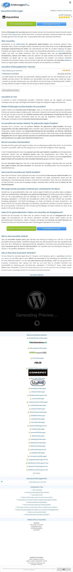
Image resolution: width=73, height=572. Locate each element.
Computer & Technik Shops (64, 10)
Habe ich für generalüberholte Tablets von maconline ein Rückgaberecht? (37, 510)
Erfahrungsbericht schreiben (10, 90)
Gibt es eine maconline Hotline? (37, 512)
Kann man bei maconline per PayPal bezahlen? (37, 505)
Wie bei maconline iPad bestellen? (37, 502)
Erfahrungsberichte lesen (51, 24)
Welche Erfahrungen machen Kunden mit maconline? (37, 497)
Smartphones (60, 51)
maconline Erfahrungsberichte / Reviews (37, 492)
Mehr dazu (51, 570)
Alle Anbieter (36, 473)
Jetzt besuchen (21, 24)
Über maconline (37, 490)
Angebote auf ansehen (21, 228)
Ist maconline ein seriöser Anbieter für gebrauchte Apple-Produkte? (37, 500)
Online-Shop (20, 44)
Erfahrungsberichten (14, 34)
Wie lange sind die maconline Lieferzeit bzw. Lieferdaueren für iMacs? (37, 507)
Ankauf (67, 60)
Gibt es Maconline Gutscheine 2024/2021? (37, 514)
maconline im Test (37, 495)
